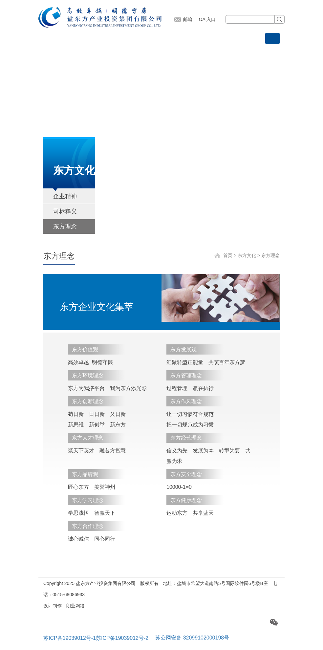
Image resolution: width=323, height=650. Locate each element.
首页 (227, 255)
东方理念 (65, 226)
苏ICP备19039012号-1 (69, 638)
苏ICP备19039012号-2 (122, 638)
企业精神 (65, 196)
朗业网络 (75, 605)
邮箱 (187, 19)
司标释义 (65, 211)
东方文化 (247, 255)
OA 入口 (207, 19)
